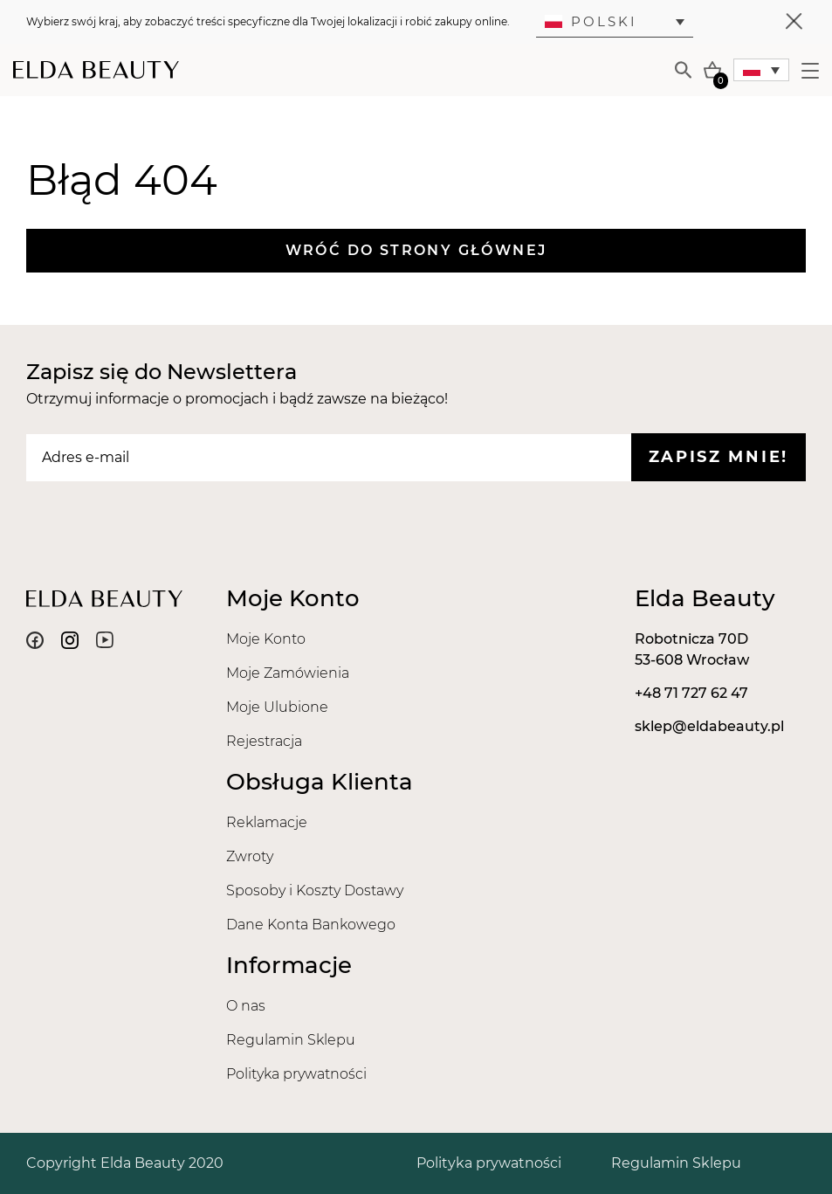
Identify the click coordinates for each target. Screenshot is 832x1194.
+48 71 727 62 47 (691, 693)
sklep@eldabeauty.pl (709, 726)
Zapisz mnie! (718, 456)
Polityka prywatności (296, 1074)
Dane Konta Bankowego (310, 924)
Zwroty (249, 856)
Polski (591, 21)
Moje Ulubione (277, 707)
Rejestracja (264, 741)
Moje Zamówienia (287, 673)
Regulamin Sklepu (290, 1040)
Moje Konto (266, 639)
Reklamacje (266, 822)
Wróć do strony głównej (416, 250)
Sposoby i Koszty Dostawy (314, 890)
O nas (245, 1005)
